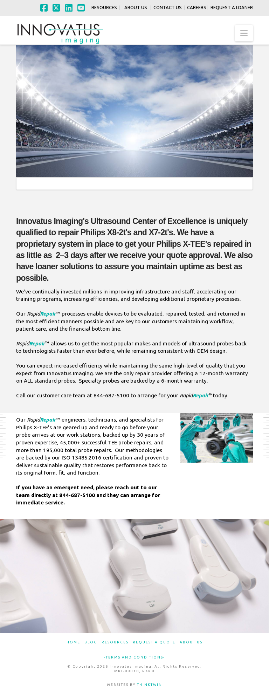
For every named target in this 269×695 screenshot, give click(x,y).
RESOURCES (103, 7)
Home (73, 642)
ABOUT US (135, 7)
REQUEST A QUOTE (154, 642)
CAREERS (195, 7)
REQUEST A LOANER (232, 7)
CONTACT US (166, 7)
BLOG (90, 642)
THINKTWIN (149, 685)
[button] (244, 33)
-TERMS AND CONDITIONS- (134, 657)
